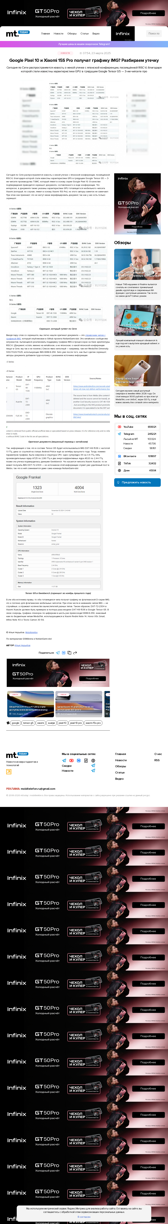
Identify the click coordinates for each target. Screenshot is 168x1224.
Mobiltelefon (31, 632)
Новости (65, 53)
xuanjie (51, 723)
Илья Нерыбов (22, 645)
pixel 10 (62, 723)
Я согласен (84, 1217)
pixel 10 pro (76, 723)
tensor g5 (28, 723)
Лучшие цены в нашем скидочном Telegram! (84, 44)
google (15, 723)
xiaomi (40, 723)
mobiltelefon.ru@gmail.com (38, 790)
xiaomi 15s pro (93, 723)
